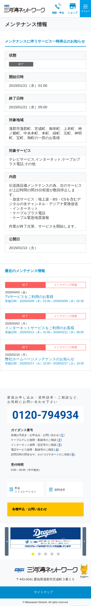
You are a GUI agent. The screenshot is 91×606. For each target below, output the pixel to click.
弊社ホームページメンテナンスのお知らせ (39, 359)
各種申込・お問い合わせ (29, 509)
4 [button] (51, 554)
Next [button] (85, 541)
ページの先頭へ (84, 571)
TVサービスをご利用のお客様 (29, 297)
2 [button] (39, 554)
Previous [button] (7, 541)
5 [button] (58, 554)
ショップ (68, 8)
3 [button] (45, 554)
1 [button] (33, 554)
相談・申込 (54, 8)
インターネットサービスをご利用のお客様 (39, 328)
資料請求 (59, 489)
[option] (45, 537)
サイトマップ (43, 592)
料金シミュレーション (25, 490)
